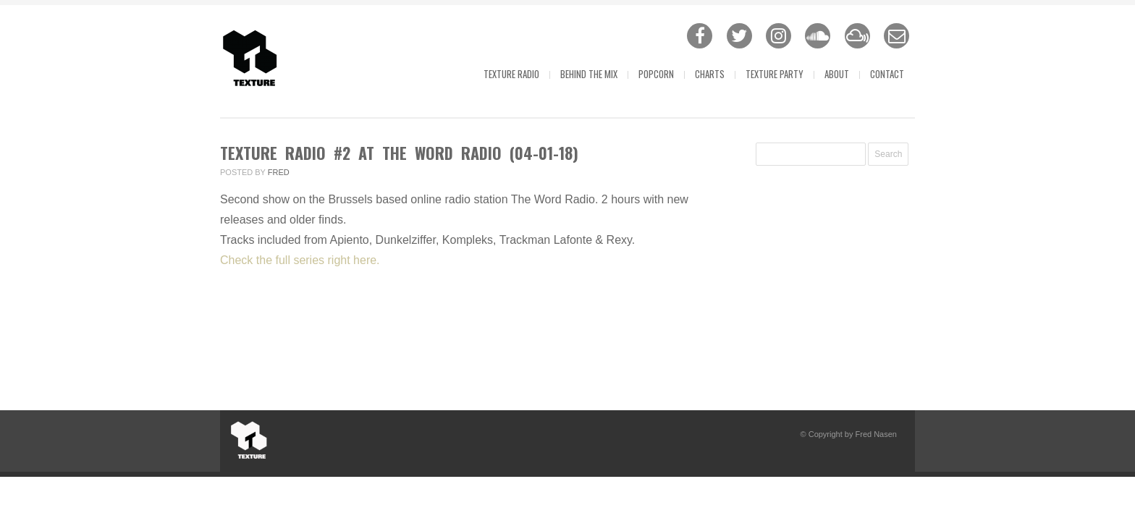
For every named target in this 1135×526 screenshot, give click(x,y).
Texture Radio (511, 74)
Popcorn (656, 74)
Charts (710, 74)
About (836, 74)
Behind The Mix (588, 74)
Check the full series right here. (300, 260)
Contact (887, 74)
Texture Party (774, 74)
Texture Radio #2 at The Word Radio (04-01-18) (399, 152)
